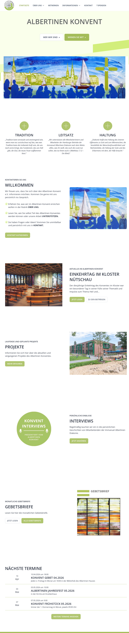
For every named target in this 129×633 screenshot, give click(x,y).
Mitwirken (53, 5)
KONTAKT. (42, 225)
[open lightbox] (65, 77)
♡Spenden (101, 5)
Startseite (24, 5)
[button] (38, 5)
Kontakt (88, 5)
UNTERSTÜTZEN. (54, 216)
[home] (9, 5)
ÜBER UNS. (37, 207)
